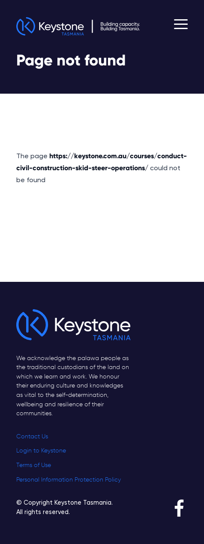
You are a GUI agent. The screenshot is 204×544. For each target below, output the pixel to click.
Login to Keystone (41, 451)
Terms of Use (33, 465)
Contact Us (32, 437)
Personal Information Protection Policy (68, 480)
